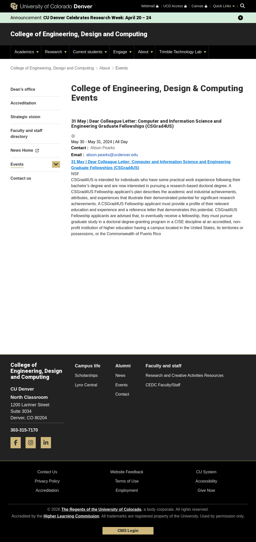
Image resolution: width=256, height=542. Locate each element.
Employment (127, 490)
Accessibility (206, 481)
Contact (122, 394)
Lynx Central (86, 385)
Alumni (123, 365)
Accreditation (47, 490)
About (145, 52)
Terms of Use (126, 481)
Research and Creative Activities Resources (185, 375)
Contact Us (47, 472)
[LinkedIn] (48, 450)
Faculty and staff (164, 365)
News (121, 375)
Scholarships (86, 375)
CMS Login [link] (128, 530)
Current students (90, 52)
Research (56, 52)
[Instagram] (33, 450)
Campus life (87, 365)
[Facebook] (17, 450)
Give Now (206, 490)
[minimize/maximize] (241, 17)
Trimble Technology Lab (182, 52)
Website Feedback (126, 472)
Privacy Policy (47, 481)
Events (17, 164)
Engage (122, 52)
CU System (206, 472)
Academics (26, 52)
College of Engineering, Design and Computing (78, 34)
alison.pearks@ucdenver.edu (112, 155)
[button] (56, 164)
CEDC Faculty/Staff (163, 385)
